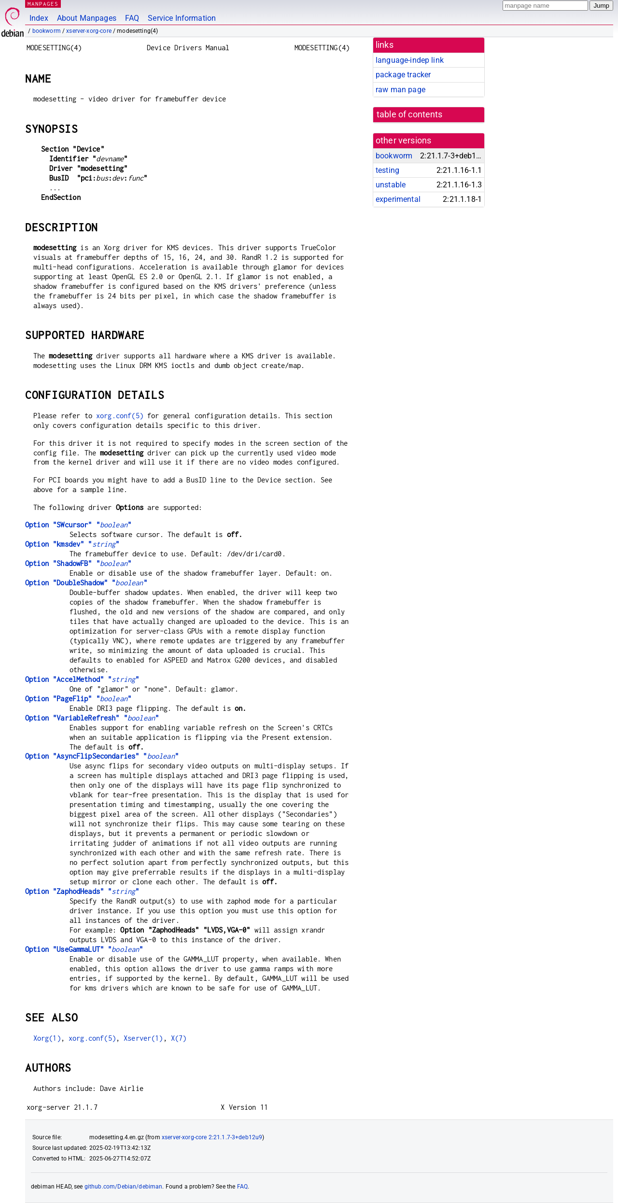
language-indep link (410, 60)
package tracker (403, 74)
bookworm (46, 31)
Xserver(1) (143, 1038)
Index (38, 18)
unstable (391, 184)
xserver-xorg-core (89, 31)
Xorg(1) (47, 1038)
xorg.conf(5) (119, 415)
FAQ (132, 18)
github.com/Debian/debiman (123, 1186)
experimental (398, 199)
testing (387, 170)
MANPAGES (43, 3)
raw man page (400, 89)
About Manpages (86, 18)
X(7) (179, 1038)
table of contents (410, 114)
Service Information (182, 18)
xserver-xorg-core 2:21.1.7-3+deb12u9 (212, 1137)
